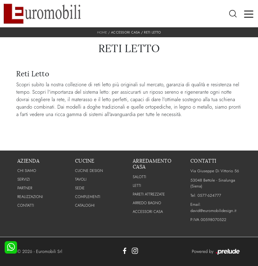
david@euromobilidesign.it (213, 211)
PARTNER (24, 188)
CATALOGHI (85, 205)
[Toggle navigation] (248, 14)
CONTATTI (25, 205)
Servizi (23, 179)
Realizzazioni (30, 197)
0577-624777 (209, 195)
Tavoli (81, 179)
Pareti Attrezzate (149, 194)
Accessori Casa (125, 32)
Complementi (87, 197)
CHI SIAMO (26, 171)
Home (102, 32)
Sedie (80, 188)
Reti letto (152, 32)
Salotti (139, 177)
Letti (137, 185)
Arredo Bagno (147, 203)
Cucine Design (89, 171)
